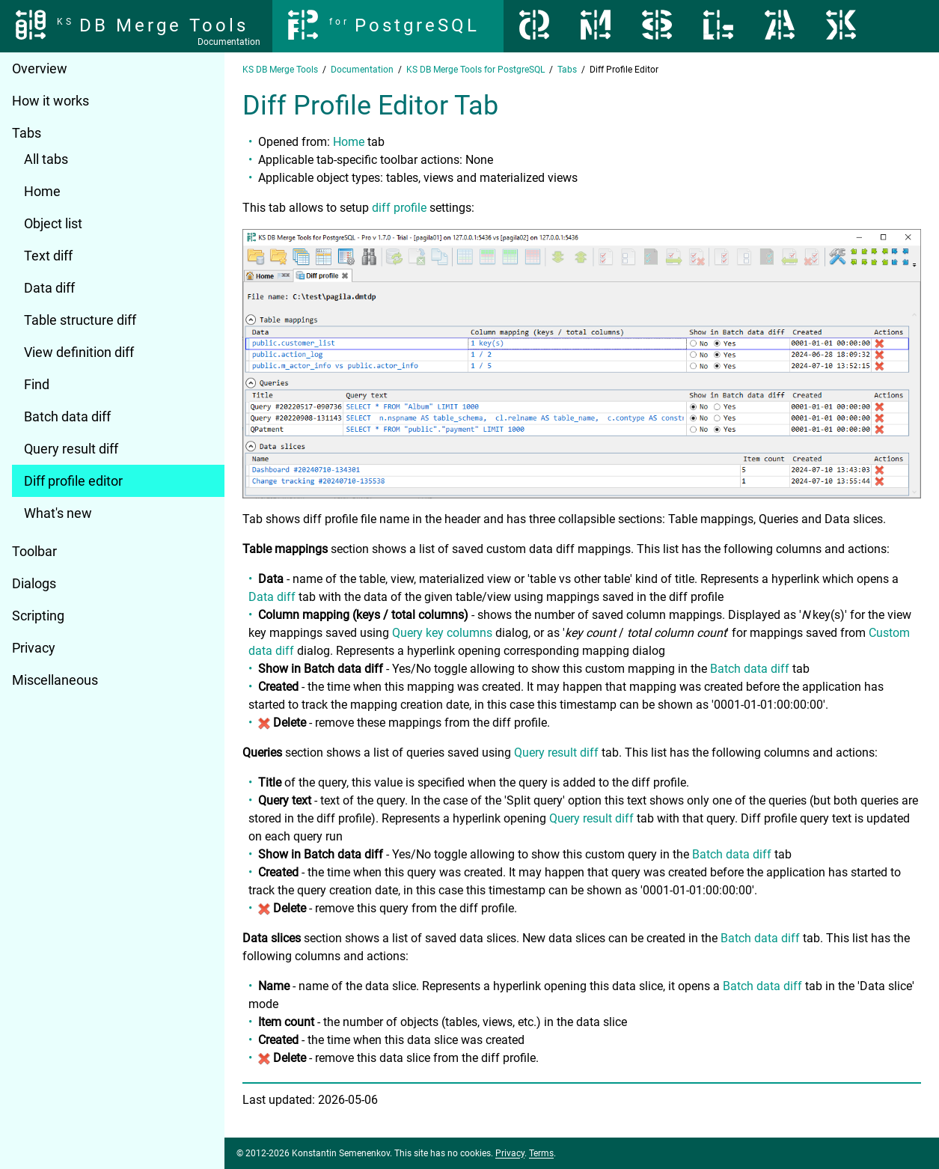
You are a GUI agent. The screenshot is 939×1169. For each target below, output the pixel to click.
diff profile (399, 208)
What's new (58, 513)
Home (42, 191)
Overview (39, 68)
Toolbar (34, 551)
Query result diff (71, 449)
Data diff (49, 288)
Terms (541, 1153)
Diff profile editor (73, 481)
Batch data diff (67, 416)
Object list (53, 223)
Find (36, 384)
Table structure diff (80, 320)
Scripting (38, 615)
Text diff (48, 255)
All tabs (46, 159)
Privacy (33, 648)
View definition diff (79, 352)
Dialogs (34, 583)
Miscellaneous (55, 680)
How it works (50, 101)
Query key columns (442, 633)
